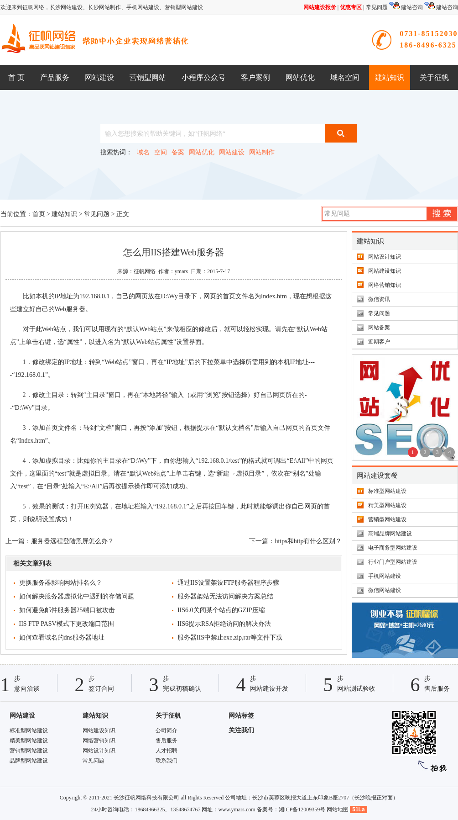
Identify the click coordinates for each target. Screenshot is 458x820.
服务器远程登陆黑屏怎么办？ (72, 541)
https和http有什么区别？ (308, 541)
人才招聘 (166, 750)
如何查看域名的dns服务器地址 (61, 637)
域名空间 (344, 77)
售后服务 (166, 740)
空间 (160, 152)
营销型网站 (148, 77)
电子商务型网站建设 (392, 548)
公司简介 (166, 730)
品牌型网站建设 (29, 760)
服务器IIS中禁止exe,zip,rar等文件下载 (229, 637)
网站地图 (338, 809)
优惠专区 (351, 7)
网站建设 (99, 77)
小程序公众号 (203, 77)
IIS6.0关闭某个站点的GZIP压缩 (221, 610)
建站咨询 (406, 7)
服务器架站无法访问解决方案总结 (225, 596)
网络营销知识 (384, 285)
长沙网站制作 (104, 7)
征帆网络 (145, 271)
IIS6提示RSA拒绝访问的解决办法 (224, 623)
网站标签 (241, 715)
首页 (38, 214)
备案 (178, 152)
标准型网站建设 (387, 491)
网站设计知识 (384, 257)
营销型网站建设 (184, 7)
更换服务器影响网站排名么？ (60, 582)
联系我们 (166, 760)
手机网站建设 (142, 7)
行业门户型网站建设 (392, 562)
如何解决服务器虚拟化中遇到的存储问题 (76, 596)
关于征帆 (434, 77)
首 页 (16, 77)
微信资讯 (379, 299)
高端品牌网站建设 (390, 533)
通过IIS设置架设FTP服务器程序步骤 (228, 582)
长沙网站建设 (66, 7)
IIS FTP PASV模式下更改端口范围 (66, 623)
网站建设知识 (384, 271)
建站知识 (389, 77)
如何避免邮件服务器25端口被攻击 (67, 610)
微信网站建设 (384, 590)
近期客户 (379, 342)
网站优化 (300, 77)
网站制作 (262, 152)
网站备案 (379, 327)
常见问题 (377, 7)
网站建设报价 (319, 7)
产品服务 (54, 77)
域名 (143, 152)
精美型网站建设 (387, 505)
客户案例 (255, 77)
